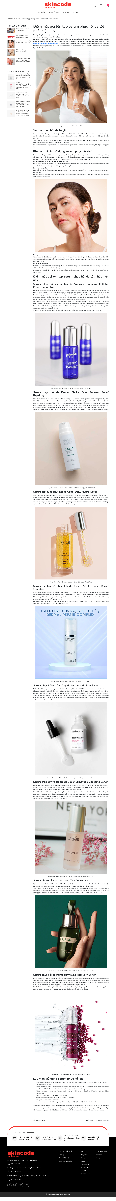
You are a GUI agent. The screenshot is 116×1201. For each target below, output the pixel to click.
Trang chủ (10, 19)
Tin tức (17, 19)
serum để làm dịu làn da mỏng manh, (45, 44)
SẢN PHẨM (41, 13)
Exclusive (83, 1161)
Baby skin (84, 1155)
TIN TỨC (66, 13)
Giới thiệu (99, 1155)
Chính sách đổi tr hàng (65, 1161)
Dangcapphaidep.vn (102, 1158)
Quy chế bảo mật (64, 1158)
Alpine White (85, 1167)
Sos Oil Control (85, 1174)
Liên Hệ (61, 1155)
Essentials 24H (85, 1164)
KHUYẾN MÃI (54, 13)
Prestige (83, 1158)
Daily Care (84, 1171)
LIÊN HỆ (76, 13)
